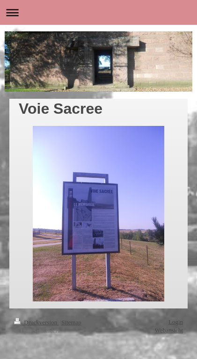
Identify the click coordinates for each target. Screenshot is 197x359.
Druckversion (36, 322)
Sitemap (71, 322)
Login (175, 321)
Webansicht (169, 330)
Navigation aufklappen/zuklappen (98, 12)
